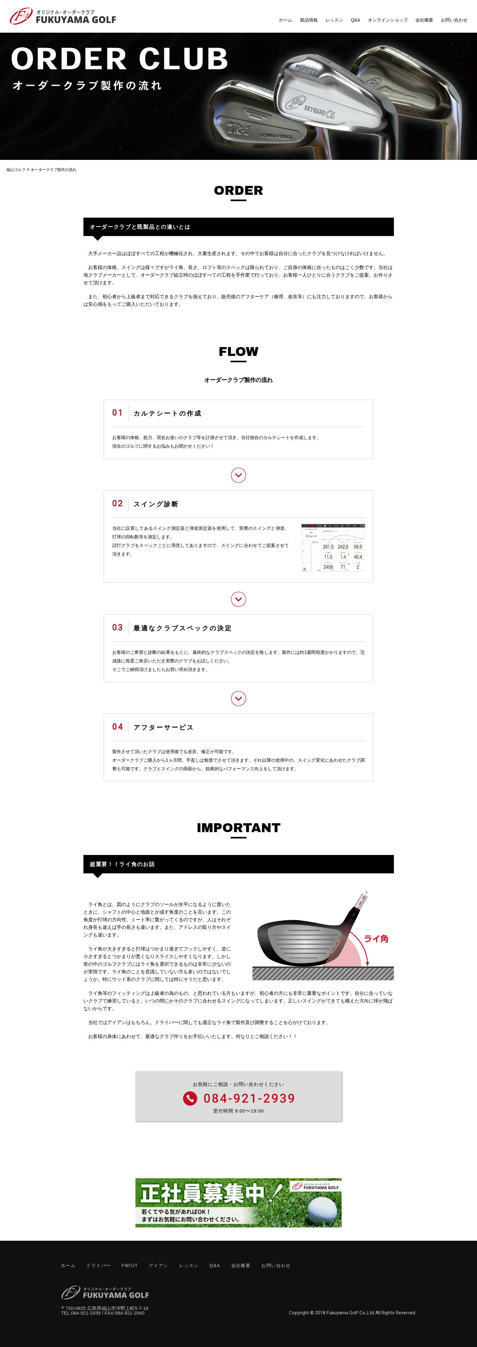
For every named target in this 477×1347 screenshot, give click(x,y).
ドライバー (98, 1265)
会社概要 (424, 20)
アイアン (158, 1265)
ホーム (285, 20)
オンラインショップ (388, 20)
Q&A (355, 20)
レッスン (334, 20)
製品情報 (309, 20)
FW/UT (130, 1265)
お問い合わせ (454, 20)
